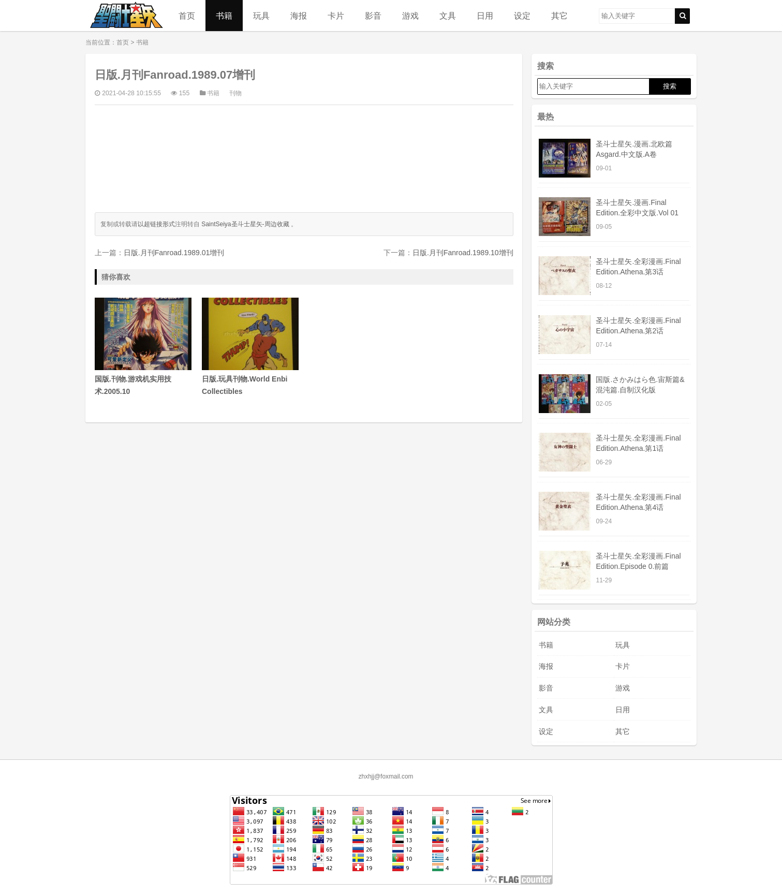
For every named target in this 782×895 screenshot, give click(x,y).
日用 (485, 15)
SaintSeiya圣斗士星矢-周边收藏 (245, 224)
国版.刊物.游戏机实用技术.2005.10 (143, 346)
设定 (522, 15)
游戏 (410, 15)
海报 (298, 15)
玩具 (261, 15)
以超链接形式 (156, 224)
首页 (187, 15)
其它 (559, 15)
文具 (447, 15)
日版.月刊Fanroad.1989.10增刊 (462, 252)
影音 (373, 15)
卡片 (336, 15)
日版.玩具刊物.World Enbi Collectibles (250, 346)
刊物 (235, 93)
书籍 (224, 15)
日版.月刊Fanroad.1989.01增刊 (174, 252)
